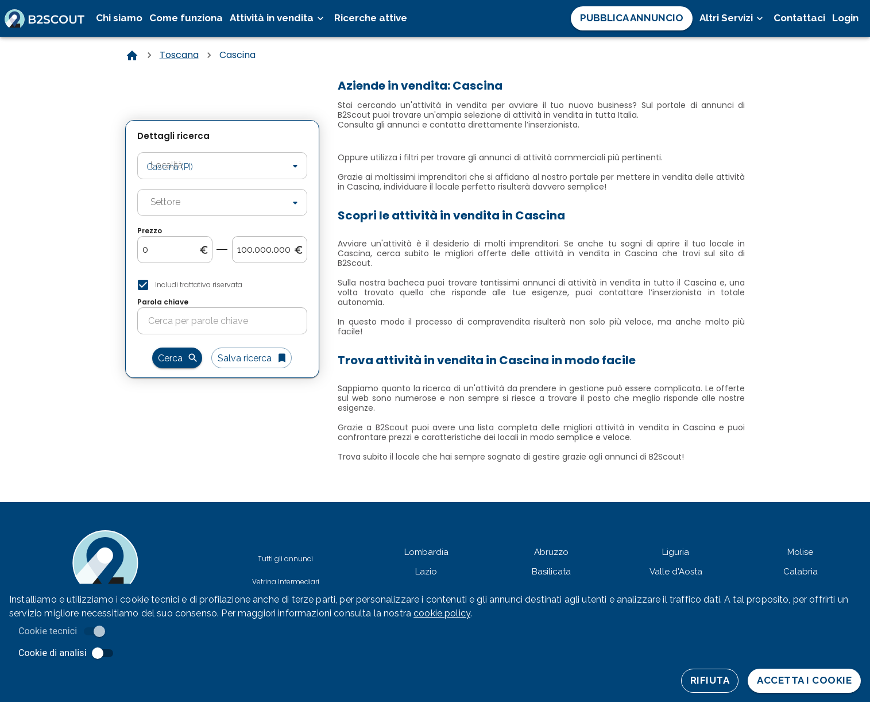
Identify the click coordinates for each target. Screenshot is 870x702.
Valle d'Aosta (675, 571)
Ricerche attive (370, 18)
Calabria (800, 571)
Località (157, 151)
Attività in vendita (278, 18)
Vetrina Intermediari (285, 582)
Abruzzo (551, 552)
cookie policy (441, 613)
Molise (800, 552)
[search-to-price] (265, 250)
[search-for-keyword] (227, 321)
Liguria (675, 552)
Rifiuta (710, 680)
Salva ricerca (251, 358)
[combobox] (205, 166)
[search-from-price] (170, 250)
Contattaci (799, 18)
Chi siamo (119, 18)
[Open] (295, 166)
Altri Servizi (733, 18)
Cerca (177, 358)
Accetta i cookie (804, 681)
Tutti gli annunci (285, 559)
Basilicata (551, 571)
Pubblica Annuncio (632, 18)
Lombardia (426, 552)
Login (845, 18)
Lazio (426, 571)
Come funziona (186, 18)
